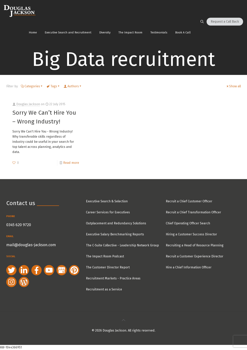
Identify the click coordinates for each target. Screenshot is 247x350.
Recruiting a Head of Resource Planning (194, 245)
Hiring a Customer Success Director (191, 234)
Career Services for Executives (108, 212)
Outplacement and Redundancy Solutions (116, 223)
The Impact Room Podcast (105, 256)
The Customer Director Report (108, 267)
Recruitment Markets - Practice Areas (113, 278)
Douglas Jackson (28, 104)
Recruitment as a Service (104, 289)
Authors (73, 86)
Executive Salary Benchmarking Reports (115, 234)
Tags (53, 86)
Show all (233, 86)
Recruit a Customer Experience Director (194, 256)
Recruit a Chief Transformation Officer (193, 212)
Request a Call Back (225, 21)
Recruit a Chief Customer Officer (189, 201)
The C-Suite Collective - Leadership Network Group (122, 245)
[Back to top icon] (123, 320)
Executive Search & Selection (107, 201)
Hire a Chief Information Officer (188, 267)
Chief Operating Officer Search (188, 223)
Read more (71, 163)
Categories (32, 86)
